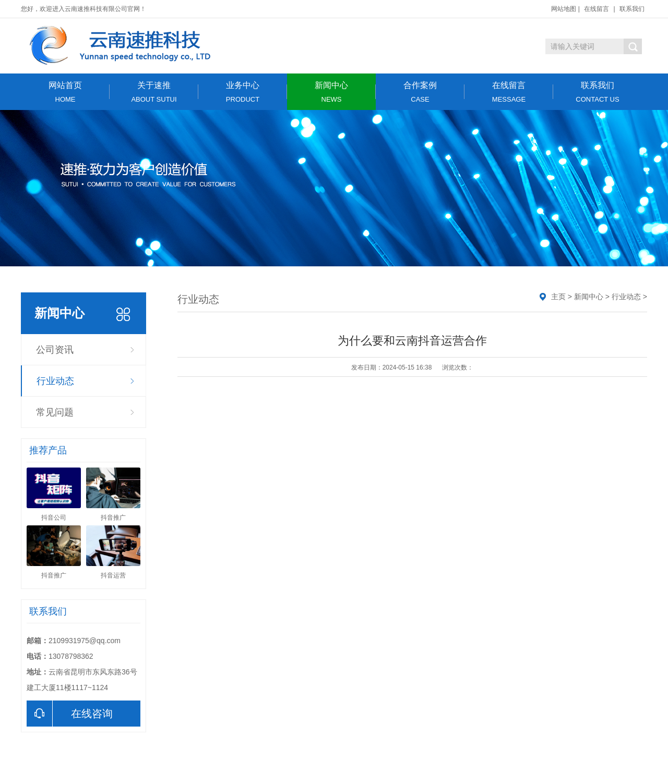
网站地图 (563, 9)
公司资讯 (55, 350)
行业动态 (55, 381)
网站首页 (65, 92)
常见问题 (55, 412)
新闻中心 (331, 92)
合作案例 (420, 92)
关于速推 (154, 92)
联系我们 (632, 9)
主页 (558, 296)
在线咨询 (70, 714)
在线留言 (596, 9)
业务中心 (242, 92)
